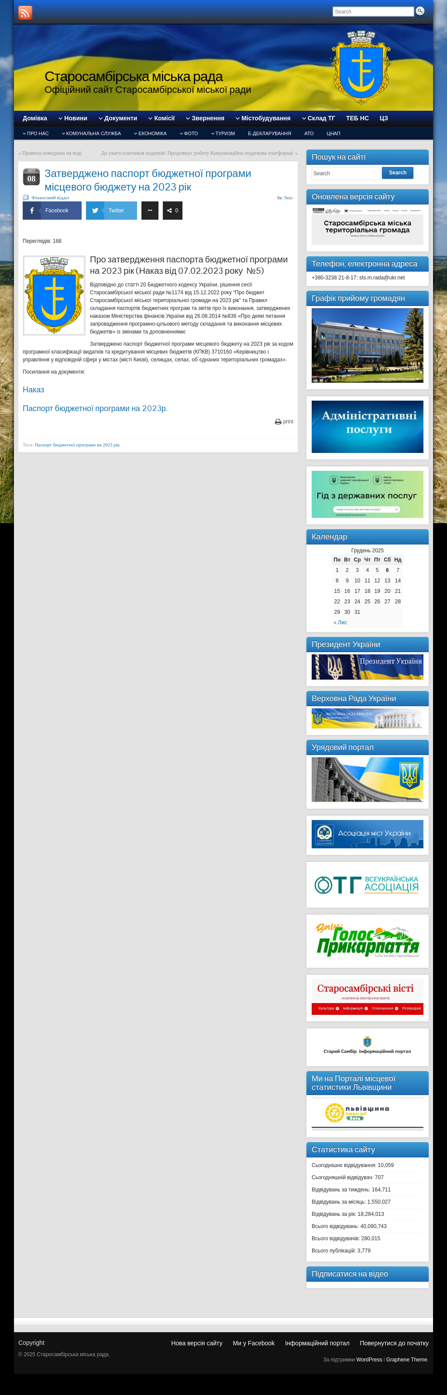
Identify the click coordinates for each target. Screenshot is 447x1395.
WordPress (369, 1360)
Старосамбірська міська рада (134, 76)
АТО (308, 133)
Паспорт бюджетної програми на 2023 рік (77, 444)
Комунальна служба (93, 133)
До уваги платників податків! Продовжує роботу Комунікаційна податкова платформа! (197, 153)
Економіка (152, 133)
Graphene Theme (406, 1360)
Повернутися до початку (394, 1343)
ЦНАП (333, 133)
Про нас (38, 133)
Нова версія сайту (196, 1343)
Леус (288, 197)
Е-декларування (269, 133)
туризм (225, 133)
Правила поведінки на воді (52, 153)
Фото (191, 133)
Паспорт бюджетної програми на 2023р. (95, 408)
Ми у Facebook (254, 1343)
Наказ (33, 389)
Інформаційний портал (317, 1343)
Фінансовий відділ (50, 197)
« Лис (340, 622)
